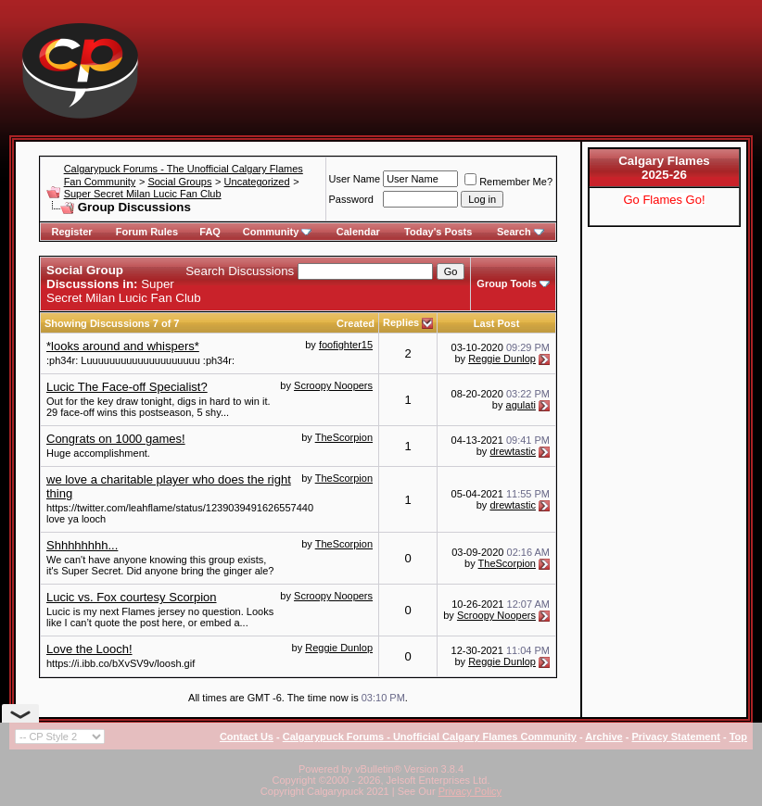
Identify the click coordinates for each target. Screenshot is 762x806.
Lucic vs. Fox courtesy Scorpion (131, 597)
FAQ (210, 231)
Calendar (358, 231)
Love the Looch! (89, 649)
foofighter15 (346, 344)
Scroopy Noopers (333, 385)
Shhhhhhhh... (82, 545)
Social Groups (179, 181)
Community (277, 231)
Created (356, 323)
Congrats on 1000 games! (115, 439)
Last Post (497, 323)
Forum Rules (147, 231)
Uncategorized (257, 181)
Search (520, 231)
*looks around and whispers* (122, 346)
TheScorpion (344, 437)
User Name (355, 178)
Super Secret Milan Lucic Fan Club (143, 193)
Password (351, 199)
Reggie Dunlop (502, 358)
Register (72, 231)
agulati (521, 404)
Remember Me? (508, 181)
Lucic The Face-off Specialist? (127, 387)
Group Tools (506, 283)
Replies (401, 322)
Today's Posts (438, 231)
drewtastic (512, 451)
